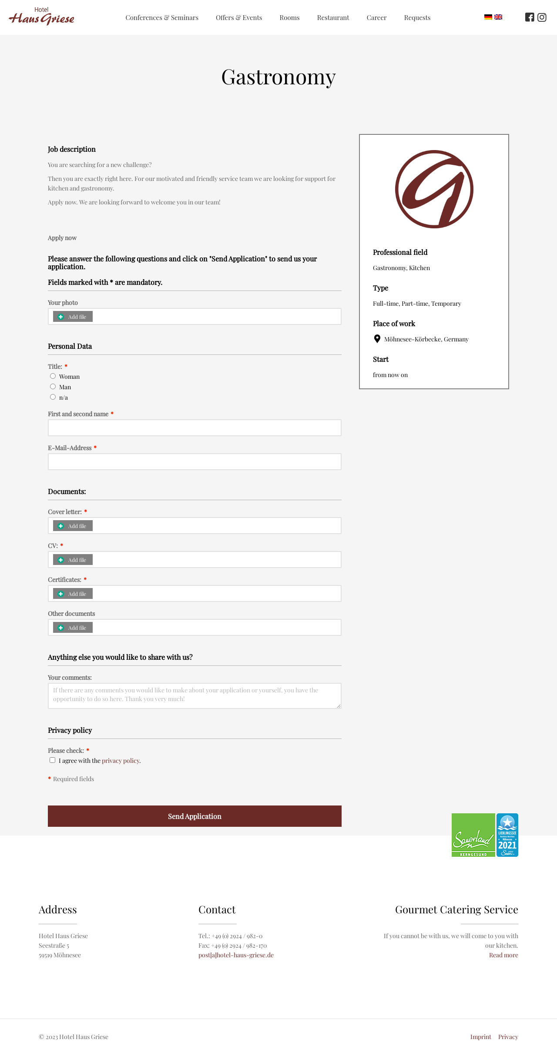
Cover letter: (67, 512)
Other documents (71, 614)
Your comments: (70, 678)
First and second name (81, 414)
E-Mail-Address (72, 448)
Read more (503, 955)
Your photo (63, 303)
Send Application (194, 816)
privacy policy (120, 760)
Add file (71, 316)
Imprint (480, 1037)
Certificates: (67, 580)
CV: (55, 546)
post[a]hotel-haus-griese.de (236, 955)
